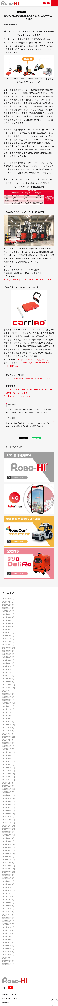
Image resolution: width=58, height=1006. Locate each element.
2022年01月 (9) (8, 743)
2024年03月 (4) (8, 663)
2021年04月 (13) (8, 770)
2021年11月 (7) (8, 749)
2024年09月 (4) (8, 644)
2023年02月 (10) (8, 703)
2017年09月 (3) (8, 902)
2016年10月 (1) (8, 936)
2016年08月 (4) (8, 942)
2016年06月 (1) (8, 948)
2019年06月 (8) (8, 838)
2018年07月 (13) (8, 872)
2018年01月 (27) (8, 890)
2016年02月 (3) (8, 961)
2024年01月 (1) (8, 669)
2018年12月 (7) (8, 856)
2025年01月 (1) (8, 632)
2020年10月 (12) (8, 789)
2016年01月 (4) (8, 964)
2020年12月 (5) (8, 783)
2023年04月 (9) (8, 697)
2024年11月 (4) (8, 638)
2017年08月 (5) (8, 905)
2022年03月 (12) (8, 737)
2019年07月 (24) (8, 835)
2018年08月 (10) (8, 868)
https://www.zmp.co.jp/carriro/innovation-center (27, 279)
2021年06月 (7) (8, 764)
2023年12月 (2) (8, 672)
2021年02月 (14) (8, 776)
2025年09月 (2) (8, 614)
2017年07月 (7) (8, 908)
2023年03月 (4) (8, 700)
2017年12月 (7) (8, 893)
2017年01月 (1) (8, 927)
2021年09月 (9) (8, 755)
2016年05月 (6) (8, 951)
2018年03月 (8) (8, 884)
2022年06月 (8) (8, 727)
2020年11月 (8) (8, 786)
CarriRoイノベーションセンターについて (22, 396)
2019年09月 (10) (8, 829)
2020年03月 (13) (8, 810)
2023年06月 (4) (8, 691)
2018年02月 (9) (8, 887)
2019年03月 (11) (8, 847)
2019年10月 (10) (8, 826)
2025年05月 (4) (8, 623)
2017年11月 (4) (8, 896)
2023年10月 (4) (8, 678)
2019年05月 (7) (8, 841)
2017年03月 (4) (8, 921)
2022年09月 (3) (8, 718)
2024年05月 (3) (8, 657)
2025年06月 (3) (8, 620)
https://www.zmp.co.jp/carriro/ (33, 359)
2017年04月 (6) (8, 918)
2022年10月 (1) (8, 715)
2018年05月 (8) (8, 878)
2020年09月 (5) (8, 792)
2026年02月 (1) (8, 601)
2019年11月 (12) (8, 822)
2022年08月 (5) (8, 721)
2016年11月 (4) (8, 933)
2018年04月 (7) (8, 881)
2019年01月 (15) (8, 853)
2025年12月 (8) (8, 605)
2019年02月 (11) (8, 850)
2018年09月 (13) (8, 865)
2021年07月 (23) (8, 761)
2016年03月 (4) (8, 958)
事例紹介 (5, 1002)
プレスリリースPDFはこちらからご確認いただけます (27, 378)
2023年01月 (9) (8, 706)
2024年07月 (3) (8, 651)
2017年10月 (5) (8, 899)
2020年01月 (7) (8, 816)
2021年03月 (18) (8, 773)
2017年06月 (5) (8, 911)
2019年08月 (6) (8, 832)
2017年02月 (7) (8, 924)
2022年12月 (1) (8, 709)
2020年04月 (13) (8, 807)
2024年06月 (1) (8, 654)
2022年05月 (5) (8, 730)
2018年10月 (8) (8, 862)
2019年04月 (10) (8, 844)
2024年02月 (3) (8, 666)
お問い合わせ (48, 3)
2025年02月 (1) (8, 629)
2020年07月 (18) (8, 798)
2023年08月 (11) (8, 684)
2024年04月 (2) (8, 660)
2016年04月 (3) (8, 954)
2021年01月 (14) (8, 779)
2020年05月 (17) (8, 804)
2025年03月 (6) (8, 626)
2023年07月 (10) (8, 687)
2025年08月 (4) (8, 617)
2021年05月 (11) (8, 767)
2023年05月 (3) (8, 694)
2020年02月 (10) (8, 813)
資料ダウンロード (44, 3)
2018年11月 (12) (8, 859)
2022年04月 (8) (8, 734)
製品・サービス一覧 (9, 998)
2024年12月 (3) (8, 635)
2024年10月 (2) (8, 641)
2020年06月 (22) (8, 801)
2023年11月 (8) (8, 675)
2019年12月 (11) (8, 819)
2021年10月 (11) (8, 752)
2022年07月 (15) (8, 724)
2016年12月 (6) (8, 930)
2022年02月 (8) (8, 740)
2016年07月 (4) (8, 945)
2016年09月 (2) (8, 939)
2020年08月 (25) (8, 795)
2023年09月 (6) (8, 681)
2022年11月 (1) (8, 712)
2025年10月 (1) (8, 611)
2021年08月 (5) (8, 758)
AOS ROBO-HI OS (9, 994)
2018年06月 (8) (8, 875)
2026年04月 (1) (8, 598)
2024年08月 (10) (8, 648)
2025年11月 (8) (8, 608)
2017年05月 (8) (8, 915)
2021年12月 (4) (8, 746)
